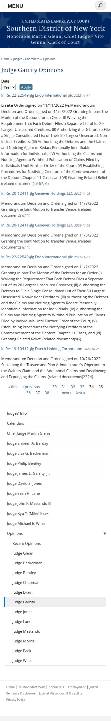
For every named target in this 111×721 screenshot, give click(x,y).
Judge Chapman (26, 582)
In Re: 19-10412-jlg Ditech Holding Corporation (42, 348)
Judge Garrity (23, 601)
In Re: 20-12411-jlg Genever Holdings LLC (37, 193)
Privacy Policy (15, 699)
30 (54, 386)
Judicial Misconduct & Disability (60, 693)
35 (100, 386)
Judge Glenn (22, 553)
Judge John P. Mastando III (29, 503)
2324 (87, 376)
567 (39, 183)
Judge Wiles (22, 660)
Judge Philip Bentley (24, 463)
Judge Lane (21, 621)
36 (28, 392)
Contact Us (56, 687)
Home (5, 59)
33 (82, 386)
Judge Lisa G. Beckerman (28, 453)
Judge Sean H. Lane (23, 493)
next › (67, 392)
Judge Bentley (24, 572)
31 (64, 386)
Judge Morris (23, 640)
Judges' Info (17, 413)
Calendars (15, 423)
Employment (77, 687)
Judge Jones (22, 611)
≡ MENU (13, 6)
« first (13, 386)
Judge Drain (22, 592)
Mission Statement (32, 687)
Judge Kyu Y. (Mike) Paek (27, 513)
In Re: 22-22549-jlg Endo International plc (37, 95)
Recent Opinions (26, 543)
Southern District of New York (55, 29)
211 (25, 215)
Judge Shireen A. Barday (27, 443)
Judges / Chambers (26, 59)
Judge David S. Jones (24, 483)
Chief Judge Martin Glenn (28, 433)
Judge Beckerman (27, 562)
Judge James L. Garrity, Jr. (28, 473)
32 (73, 386)
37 (38, 392)
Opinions (49, 59)
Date (5, 81)
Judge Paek (21, 650)
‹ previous (31, 386)
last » (80, 392)
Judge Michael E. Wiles (26, 523)
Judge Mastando (26, 631)
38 (47, 392)
